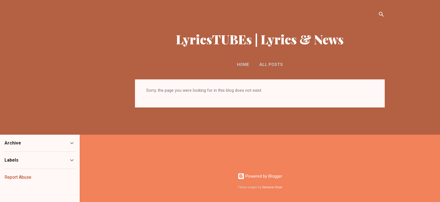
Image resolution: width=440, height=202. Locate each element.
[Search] (381, 15)
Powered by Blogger (260, 176)
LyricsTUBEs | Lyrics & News (260, 39)
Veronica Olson (272, 187)
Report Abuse (17, 177)
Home (243, 64)
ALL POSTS (271, 64)
